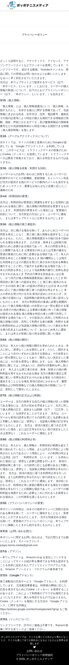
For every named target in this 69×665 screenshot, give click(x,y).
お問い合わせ (34, 651)
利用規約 (47, 655)
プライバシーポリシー (29, 655)
